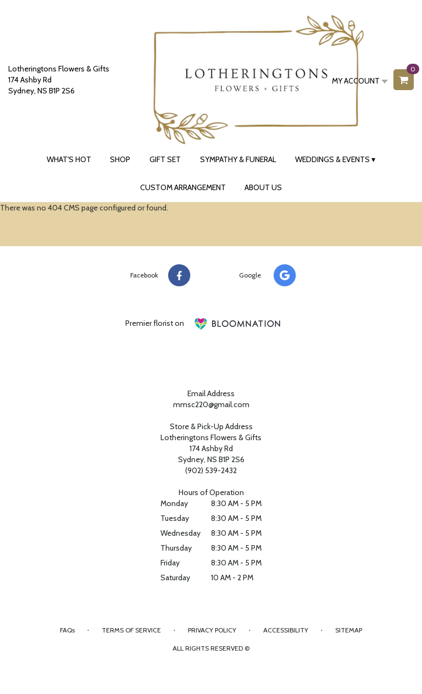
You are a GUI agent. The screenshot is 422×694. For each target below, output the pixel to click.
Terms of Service (131, 630)
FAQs (67, 630)
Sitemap (348, 630)
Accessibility (285, 630)
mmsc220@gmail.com (211, 404)
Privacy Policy (212, 630)
